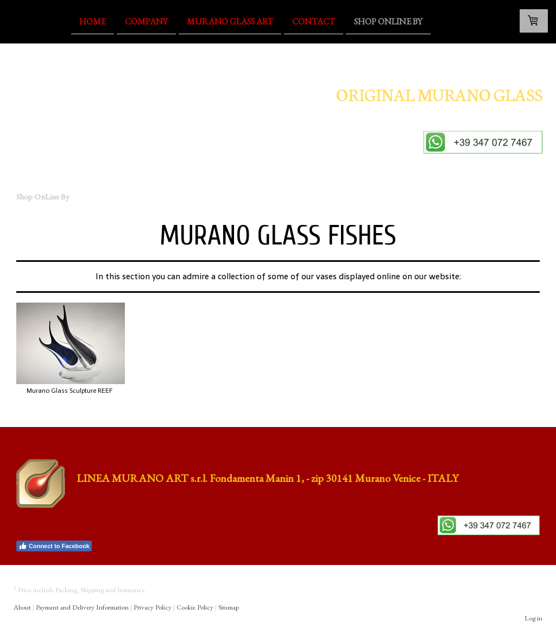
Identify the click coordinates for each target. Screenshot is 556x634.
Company (146, 21)
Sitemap (228, 607)
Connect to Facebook (54, 546)
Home (92, 21)
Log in (533, 618)
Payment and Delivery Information (82, 607)
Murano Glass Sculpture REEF (69, 390)
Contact (313, 21)
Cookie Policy (194, 607)
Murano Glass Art (230, 21)
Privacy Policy (153, 607)
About (22, 607)
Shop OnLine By (388, 21)
